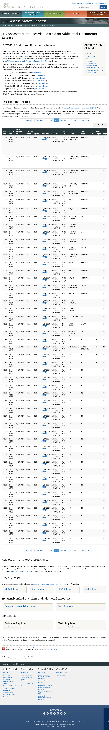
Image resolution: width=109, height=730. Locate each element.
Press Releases (65, 606)
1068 (75, 120)
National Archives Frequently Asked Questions (44, 676)
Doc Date (45, 134)
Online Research (10, 669)
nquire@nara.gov (16, 627)
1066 (65, 120)
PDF (43, 139)
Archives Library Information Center (9, 693)
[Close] (106, 710)
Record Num (11, 132)
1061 (41, 120)
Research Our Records (10, 13)
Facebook (44, 713)
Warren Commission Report (93, 60)
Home (5, 25)
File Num (63, 132)
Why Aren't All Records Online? (45, 692)
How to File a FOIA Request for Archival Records (44, 697)
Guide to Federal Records (43, 681)
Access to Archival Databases (9, 689)
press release (37, 73)
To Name (71, 134)
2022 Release (65, 589)
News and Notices (62, 672)
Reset (104, 125)
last (87, 120)
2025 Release (12, 589)
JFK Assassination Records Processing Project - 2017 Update (28, 61)
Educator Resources (54, 13)
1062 (46, 120)
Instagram (51, 713)
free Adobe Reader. (26, 648)
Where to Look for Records (44, 688)
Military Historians (26, 675)
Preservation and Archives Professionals (26, 679)
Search (103, 7)
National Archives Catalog (8, 682)
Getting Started (43, 672)
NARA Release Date (19, 132)
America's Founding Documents (98, 14)
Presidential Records (9, 686)
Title (92, 134)
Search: (67, 125)
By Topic (5, 672)
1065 (61, 120)
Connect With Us (54, 710)
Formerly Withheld (29, 132)
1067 (70, 120)
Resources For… (27, 669)
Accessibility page (52, 649)
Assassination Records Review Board (94, 71)
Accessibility (37, 721)
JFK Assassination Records (33, 25)
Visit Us (76, 13)
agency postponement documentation (48, 584)
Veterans (24, 686)
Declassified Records (45, 685)
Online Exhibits (7, 697)
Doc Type (55, 134)
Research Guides (45, 669)
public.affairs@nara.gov (71, 627)
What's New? (61, 669)
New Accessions (61, 675)
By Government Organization (8, 678)
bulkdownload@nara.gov (19, 571)
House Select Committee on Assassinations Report (94, 65)
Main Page (90, 53)
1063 (51, 120)
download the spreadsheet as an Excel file (77, 108)
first (21, 120)
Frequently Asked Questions (20, 606)
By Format (6, 675)
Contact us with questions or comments (14, 659)
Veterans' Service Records (32, 14)
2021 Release (91, 589)
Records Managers (27, 683)
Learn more (90, 726)
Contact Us (103, 3)
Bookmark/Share (91, 3)
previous (28, 120)
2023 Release (38, 589)
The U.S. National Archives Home (23, 5)
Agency (37, 134)
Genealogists (25, 672)
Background (90, 56)
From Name (83, 132)
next (83, 120)
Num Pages (98, 132)
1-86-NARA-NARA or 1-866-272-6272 (54, 727)
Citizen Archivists (78, 3)
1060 (37, 120)
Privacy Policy (46, 721)
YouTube (58, 713)
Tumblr (54, 713)
